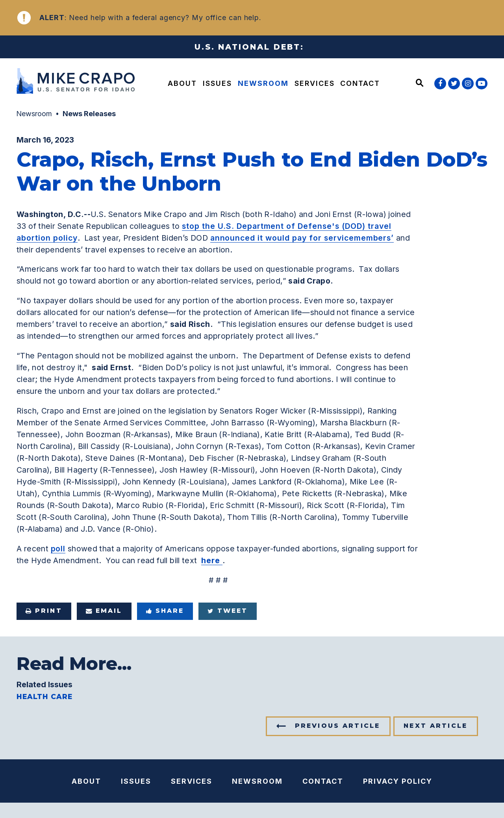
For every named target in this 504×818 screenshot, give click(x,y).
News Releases (89, 113)
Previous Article (337, 725)
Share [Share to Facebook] (165, 610)
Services (315, 83)
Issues (217, 83)
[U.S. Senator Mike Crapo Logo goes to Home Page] (73, 82)
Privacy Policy (397, 781)
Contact (360, 83)
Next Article (435, 725)
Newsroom (263, 83)
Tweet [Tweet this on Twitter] (228, 610)
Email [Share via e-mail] (104, 610)
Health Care (44, 697)
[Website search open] (420, 83)
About (182, 83)
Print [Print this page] (44, 610)
